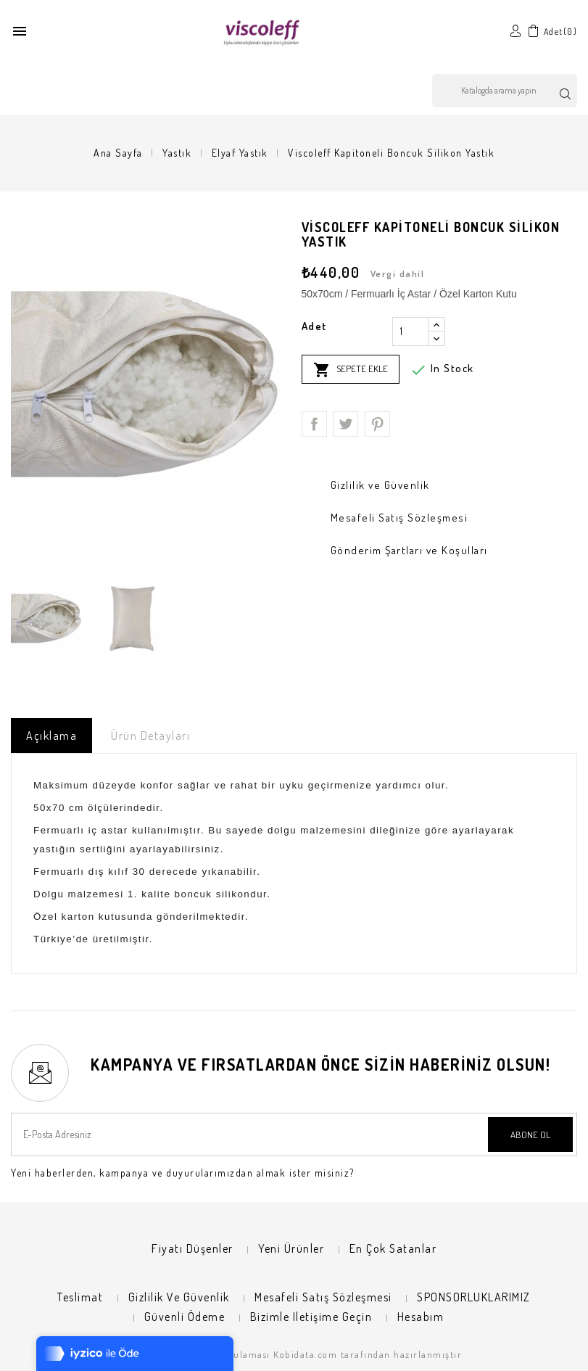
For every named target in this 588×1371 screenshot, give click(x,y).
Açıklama (51, 735)
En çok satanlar (393, 1248)
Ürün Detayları (150, 735)
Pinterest (377, 424)
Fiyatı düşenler (192, 1248)
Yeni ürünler (291, 1248)
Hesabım (420, 1316)
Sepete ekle (350, 370)
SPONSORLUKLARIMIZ (474, 1297)
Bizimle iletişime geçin (311, 1316)
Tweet (345, 424)
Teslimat (80, 1297)
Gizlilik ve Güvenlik (179, 1297)
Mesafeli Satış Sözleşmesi (323, 1297)
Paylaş (314, 424)
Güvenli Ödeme (184, 1316)
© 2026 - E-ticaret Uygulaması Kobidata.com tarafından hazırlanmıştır (294, 1354)
